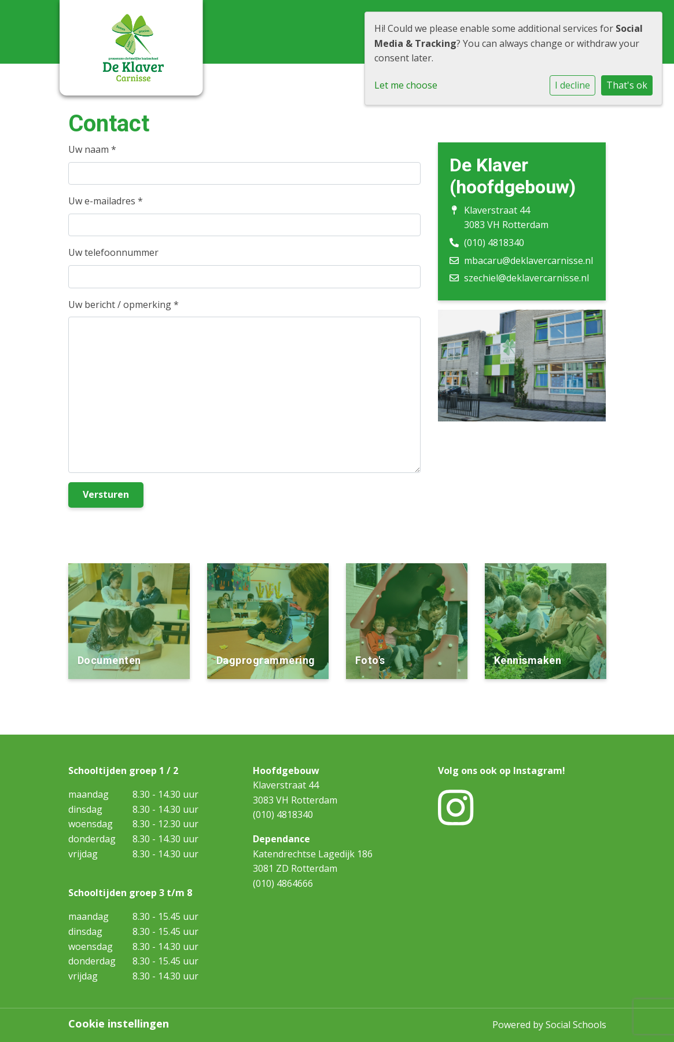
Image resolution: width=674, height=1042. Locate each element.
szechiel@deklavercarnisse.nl (526, 277)
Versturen (106, 494)
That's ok (626, 85)
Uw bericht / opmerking (123, 304)
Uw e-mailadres (105, 201)
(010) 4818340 (494, 242)
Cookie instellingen (118, 1023)
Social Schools (576, 1024)
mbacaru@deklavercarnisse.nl (528, 260)
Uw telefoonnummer (113, 252)
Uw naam (92, 149)
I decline (572, 85)
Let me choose (405, 85)
